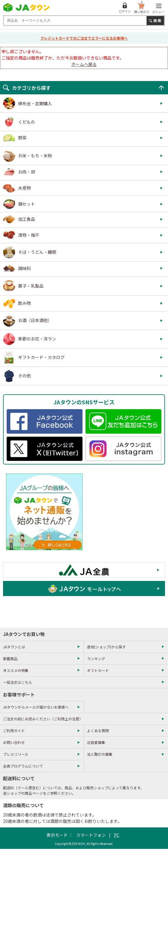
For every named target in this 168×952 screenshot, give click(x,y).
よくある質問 (98, 730)
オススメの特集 (15, 670)
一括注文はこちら (17, 682)
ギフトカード (98, 670)
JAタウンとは (14, 646)
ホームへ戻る (84, 64)
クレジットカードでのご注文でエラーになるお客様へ (84, 38)
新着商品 (10, 658)
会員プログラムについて (23, 765)
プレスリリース (15, 754)
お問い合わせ (14, 742)
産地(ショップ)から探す (106, 646)
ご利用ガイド (14, 730)
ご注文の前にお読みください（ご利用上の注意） (43, 718)
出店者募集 (96, 742)
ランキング (96, 658)
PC (116, 835)
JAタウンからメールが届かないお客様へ (36, 706)
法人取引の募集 (99, 754)
